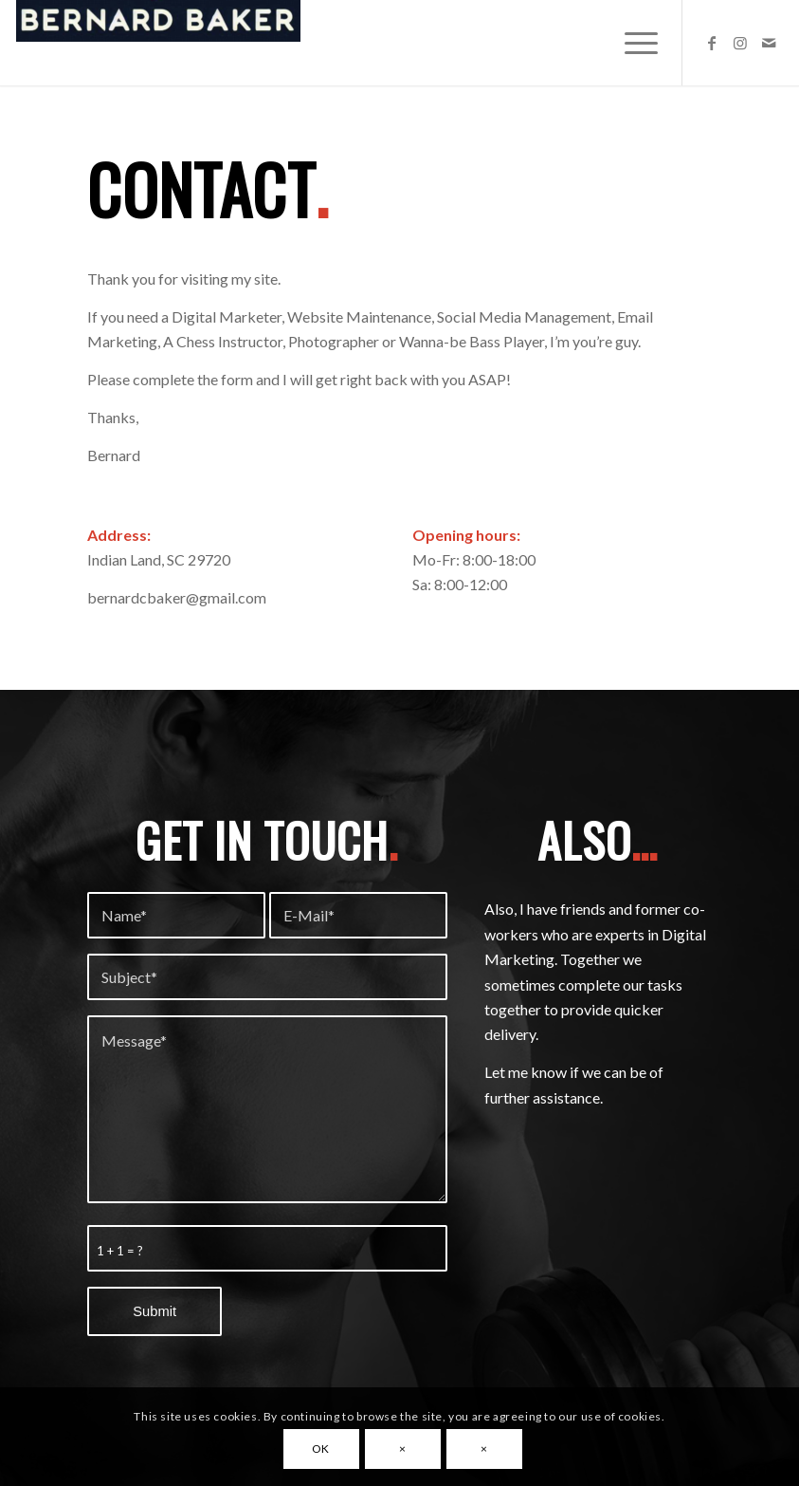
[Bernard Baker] (158, 42)
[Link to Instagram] (740, 42)
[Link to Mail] (768, 42)
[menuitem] (632, 42)
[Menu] (632, 42)
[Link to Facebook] (712, 42)
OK (321, 1448)
